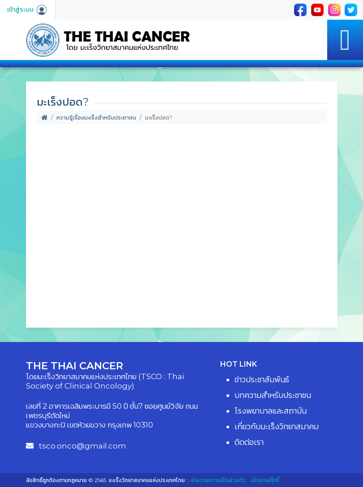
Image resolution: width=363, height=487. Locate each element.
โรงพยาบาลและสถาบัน (271, 411)
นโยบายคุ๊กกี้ (265, 480)
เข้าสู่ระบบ (27, 9)
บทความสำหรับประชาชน (273, 395)
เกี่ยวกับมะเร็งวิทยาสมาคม (277, 426)
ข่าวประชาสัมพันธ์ (262, 379)
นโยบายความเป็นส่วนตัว (218, 480)
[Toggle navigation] (345, 40)
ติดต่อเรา (249, 442)
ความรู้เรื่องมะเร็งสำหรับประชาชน (96, 117)
